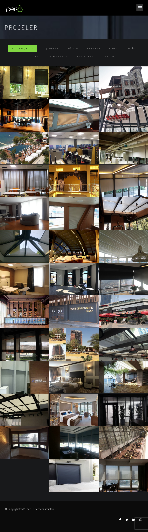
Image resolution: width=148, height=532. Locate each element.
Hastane (93, 48)
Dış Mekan (51, 48)
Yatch (109, 56)
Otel (36, 56)
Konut (114, 48)
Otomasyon (58, 56)
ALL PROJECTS (22, 48)
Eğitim (73, 48)
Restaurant (86, 56)
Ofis (131, 48)
